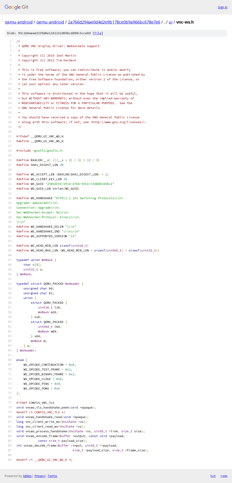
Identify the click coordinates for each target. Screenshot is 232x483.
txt (213, 476)
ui (170, 22)
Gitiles (27, 476)
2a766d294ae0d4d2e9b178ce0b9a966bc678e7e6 (114, 22)
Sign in (222, 7)
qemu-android (19, 22)
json (223, 476)
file (98, 33)
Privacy (39, 476)
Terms (52, 476)
